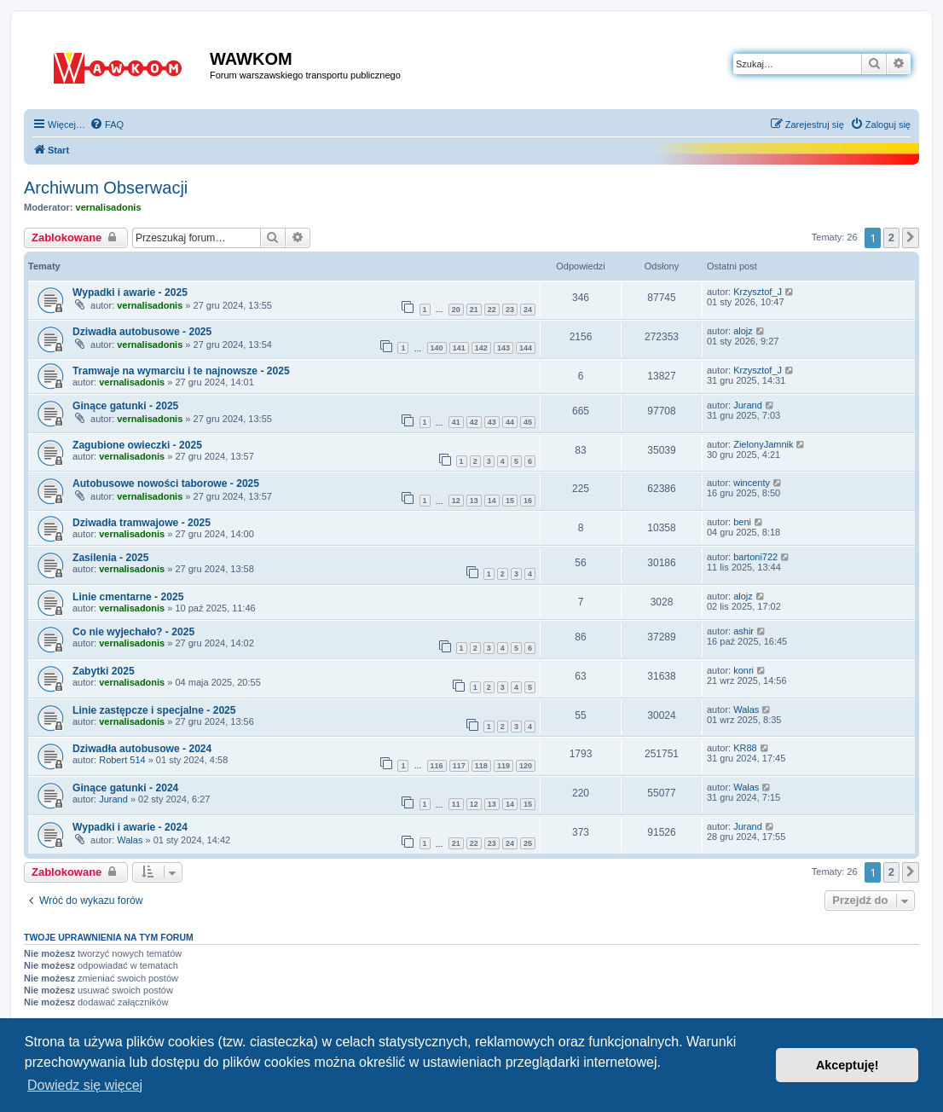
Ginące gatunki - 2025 (125, 406)
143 (503, 348)
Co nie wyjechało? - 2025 (133, 632)
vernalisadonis (109, 207)
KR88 (745, 748)
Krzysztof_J (757, 292)
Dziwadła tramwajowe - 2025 (141, 523)
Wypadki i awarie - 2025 (130, 292)
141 (459, 348)
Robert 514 (122, 760)
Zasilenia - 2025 (110, 558)
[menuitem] (107, 124)
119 (503, 766)
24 (528, 309)
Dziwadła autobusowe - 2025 (141, 332)
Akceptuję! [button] (847, 1065)
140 (437, 348)
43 (492, 422)
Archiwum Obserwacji (106, 187)
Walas (746, 709)
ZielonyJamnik (763, 444)
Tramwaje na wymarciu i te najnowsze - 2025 (181, 371)
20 (456, 309)
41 (456, 422)
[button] (910, 238)
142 (481, 348)
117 (459, 766)
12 (456, 500)
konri (743, 670)
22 (492, 309)
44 (510, 422)
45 (528, 422)
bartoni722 (755, 557)
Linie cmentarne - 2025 (127, 597)
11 (456, 804)
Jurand (747, 405)
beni (742, 522)
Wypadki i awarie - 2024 (130, 827)
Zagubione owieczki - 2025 (137, 445)
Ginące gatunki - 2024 (125, 788)
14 (492, 500)
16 (528, 500)
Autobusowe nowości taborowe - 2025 (165, 483)
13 (474, 500)
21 (474, 309)
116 (437, 766)
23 (510, 309)
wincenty (751, 483)
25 (528, 843)
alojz (743, 331)
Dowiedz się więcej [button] (84, 1085)
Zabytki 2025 (103, 671)
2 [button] (891, 237)
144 (525, 348)
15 (510, 500)
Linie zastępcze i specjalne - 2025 (154, 710)
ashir (743, 631)
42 (474, 422)
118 (481, 766)
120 (525, 766)
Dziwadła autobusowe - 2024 (141, 749)
